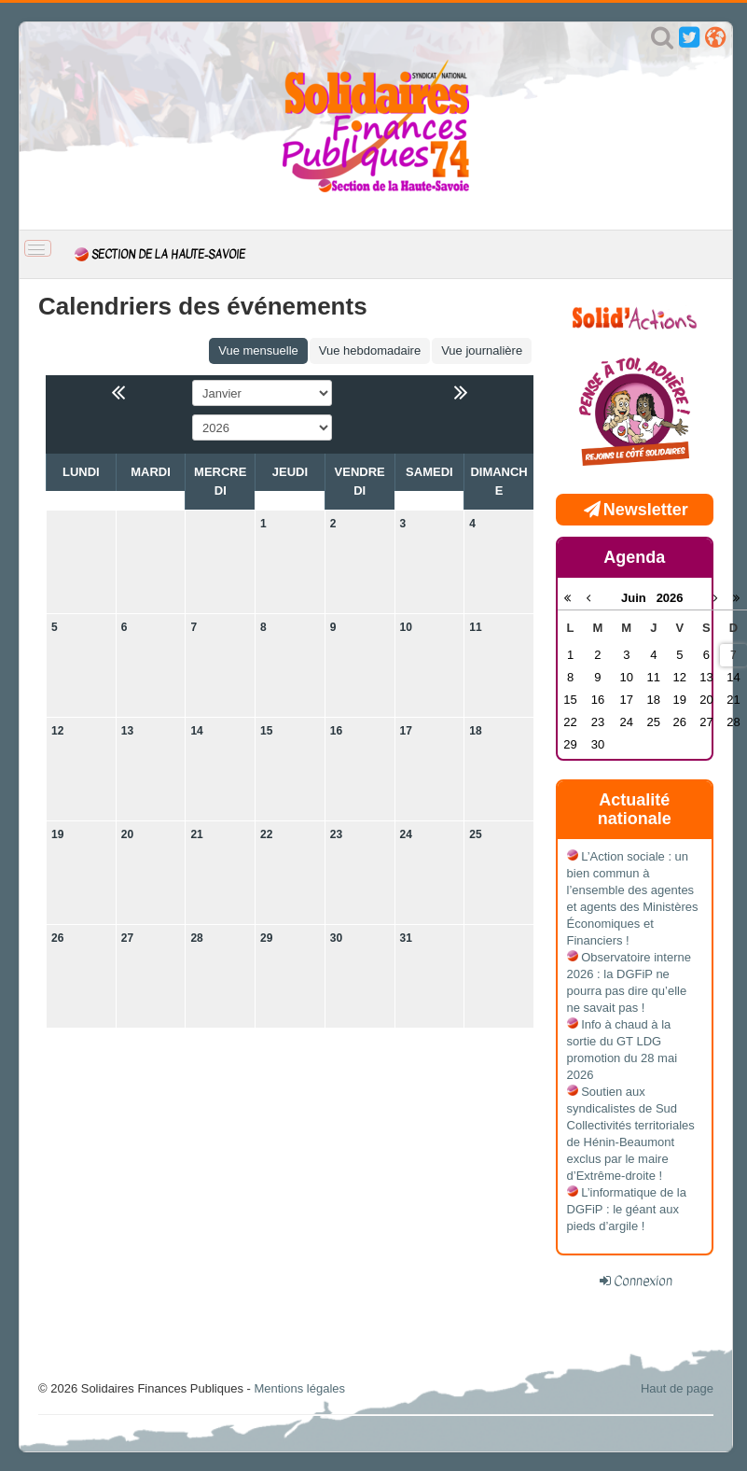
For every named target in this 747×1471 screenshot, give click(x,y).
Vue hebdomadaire (370, 350)
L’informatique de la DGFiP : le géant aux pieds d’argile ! (626, 1209)
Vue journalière (481, 350)
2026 (670, 598)
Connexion (643, 1280)
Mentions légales (299, 1388)
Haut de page (677, 1388)
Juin (639, 598)
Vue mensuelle (258, 350)
